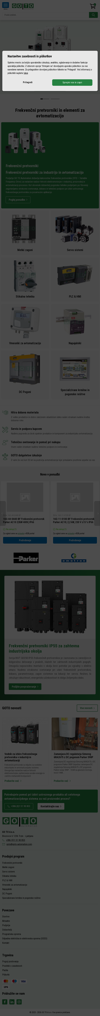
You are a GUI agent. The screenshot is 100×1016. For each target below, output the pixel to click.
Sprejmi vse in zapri (72, 82)
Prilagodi (28, 82)
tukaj (26, 73)
